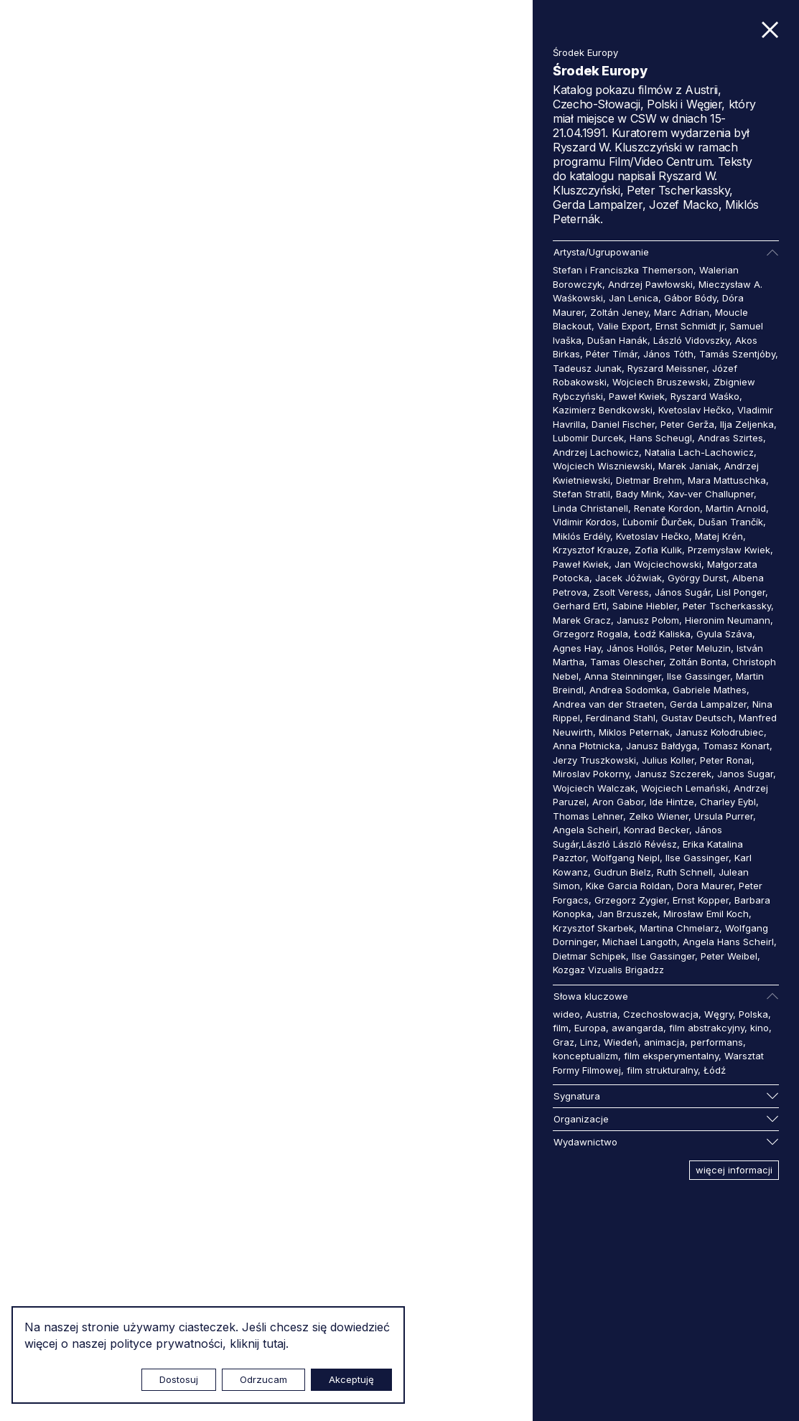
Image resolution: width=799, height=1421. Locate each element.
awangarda (637, 1027)
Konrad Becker (656, 829)
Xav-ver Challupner (711, 494)
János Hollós (635, 648)
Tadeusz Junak (587, 368)
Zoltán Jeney (619, 312)
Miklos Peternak (634, 732)
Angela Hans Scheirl (728, 941)
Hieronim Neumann (727, 620)
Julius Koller (668, 760)
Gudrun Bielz (622, 872)
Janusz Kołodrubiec (720, 732)
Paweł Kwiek (637, 396)
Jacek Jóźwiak (628, 577)
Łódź (715, 1070)
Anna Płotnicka (586, 745)
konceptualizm (585, 1055)
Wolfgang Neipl (626, 857)
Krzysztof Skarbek (593, 928)
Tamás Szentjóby (737, 354)
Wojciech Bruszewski (660, 382)
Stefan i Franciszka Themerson (623, 270)
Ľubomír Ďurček (657, 521)
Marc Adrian (681, 312)
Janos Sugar (745, 773)
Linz (589, 1042)
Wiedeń (621, 1042)
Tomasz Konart (736, 745)
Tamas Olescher (626, 661)
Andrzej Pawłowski (650, 284)
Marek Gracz (582, 620)
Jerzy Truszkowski (594, 760)
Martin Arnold (736, 508)
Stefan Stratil (581, 494)
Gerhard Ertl (580, 605)
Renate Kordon (667, 508)
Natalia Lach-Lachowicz (699, 452)
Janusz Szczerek (673, 773)
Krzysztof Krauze (591, 549)
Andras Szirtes (730, 438)
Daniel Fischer (623, 424)
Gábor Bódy (690, 298)
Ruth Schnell (685, 872)
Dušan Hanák (617, 340)
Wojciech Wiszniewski (603, 466)
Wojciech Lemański (684, 788)
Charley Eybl (728, 801)
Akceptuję (351, 1379)
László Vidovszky (691, 340)
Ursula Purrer (723, 816)
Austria (601, 1014)
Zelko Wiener (658, 816)
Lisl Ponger (740, 592)
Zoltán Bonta (697, 661)
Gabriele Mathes (710, 689)
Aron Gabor (618, 801)
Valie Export (623, 326)
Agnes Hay (577, 648)
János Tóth (668, 354)
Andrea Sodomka (628, 689)
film (561, 1027)
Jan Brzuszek (627, 913)
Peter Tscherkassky (727, 605)
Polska (753, 1014)
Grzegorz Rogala (590, 633)
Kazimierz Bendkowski (603, 410)
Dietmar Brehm (649, 480)
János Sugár (683, 592)
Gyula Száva (724, 633)
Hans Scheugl (661, 438)
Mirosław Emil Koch (706, 913)
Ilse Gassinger (698, 676)
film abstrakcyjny (706, 1027)
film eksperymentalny (671, 1055)
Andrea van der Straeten (608, 704)
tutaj (274, 1343)
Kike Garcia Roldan (628, 885)
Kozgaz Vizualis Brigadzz (608, 969)
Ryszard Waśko (704, 396)
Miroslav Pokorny (591, 773)
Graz (563, 1042)
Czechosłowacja (660, 1014)
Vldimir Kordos (585, 521)
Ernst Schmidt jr (689, 326)
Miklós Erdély (581, 536)
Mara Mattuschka (727, 480)
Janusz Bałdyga (661, 745)
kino (759, 1027)
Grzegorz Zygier (630, 900)
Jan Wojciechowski (658, 564)
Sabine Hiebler (644, 605)
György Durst (697, 577)
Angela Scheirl (585, 829)
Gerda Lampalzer (708, 704)
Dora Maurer (705, 885)
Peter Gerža (687, 424)
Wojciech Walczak (594, 788)
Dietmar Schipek (589, 956)
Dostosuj (178, 1379)
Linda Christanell (590, 508)
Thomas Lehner (588, 816)
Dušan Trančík (730, 521)
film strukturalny (662, 1070)
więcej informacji (734, 1170)
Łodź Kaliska (662, 633)
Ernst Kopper (701, 900)
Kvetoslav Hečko (695, 410)
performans (717, 1042)
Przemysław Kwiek (729, 549)
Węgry (718, 1014)
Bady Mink (639, 494)
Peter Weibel (729, 956)
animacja (664, 1042)
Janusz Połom (648, 620)
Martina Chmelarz (679, 928)
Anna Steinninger (622, 676)
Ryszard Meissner (666, 368)
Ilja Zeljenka (747, 424)
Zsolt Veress (621, 592)
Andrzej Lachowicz (596, 452)
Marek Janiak (688, 466)
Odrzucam (263, 1379)
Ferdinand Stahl (620, 717)
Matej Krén (719, 536)
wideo (566, 1014)
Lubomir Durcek (588, 438)
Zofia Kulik (658, 549)
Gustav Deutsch (697, 717)
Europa (590, 1027)
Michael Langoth (639, 941)
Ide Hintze (672, 801)
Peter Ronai (726, 760)
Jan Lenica (633, 298)
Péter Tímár (611, 354)
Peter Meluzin (700, 648)
